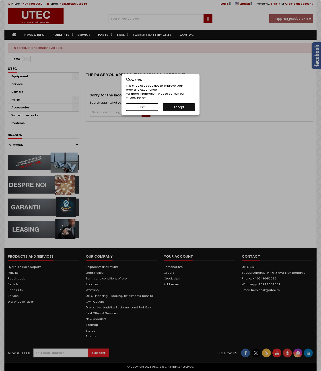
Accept (179, 107)
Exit (142, 107)
